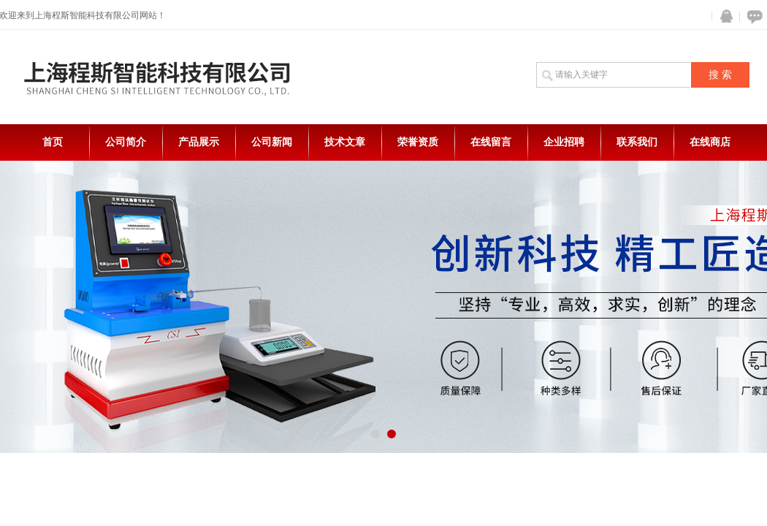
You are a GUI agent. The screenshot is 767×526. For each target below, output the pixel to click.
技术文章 (344, 142)
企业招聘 (563, 142)
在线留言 (490, 142)
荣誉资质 (417, 142)
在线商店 (710, 142)
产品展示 (198, 142)
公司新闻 (271, 142)
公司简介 (125, 142)
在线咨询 (752, 16)
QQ (723, 16)
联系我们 (637, 142)
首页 (52, 142)
